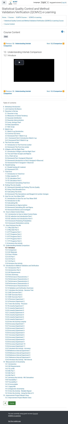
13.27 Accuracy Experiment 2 (14, 326)
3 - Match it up (8, 129)
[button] (63, 31)
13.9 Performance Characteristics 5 (17, 286)
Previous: (17, 45)
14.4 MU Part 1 (10, 371)
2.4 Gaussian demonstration (14, 120)
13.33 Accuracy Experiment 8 (14, 339)
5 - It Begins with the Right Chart (13, 149)
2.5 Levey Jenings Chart (13, 122)
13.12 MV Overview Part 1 (13, 292)
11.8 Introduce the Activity (13, 243)
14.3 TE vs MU (10, 369)
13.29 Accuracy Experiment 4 (14, 330)
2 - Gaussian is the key (10, 111)
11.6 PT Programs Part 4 (13, 239)
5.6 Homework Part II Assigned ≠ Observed (19, 163)
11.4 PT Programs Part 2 (13, 234)
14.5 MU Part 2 (10, 373)
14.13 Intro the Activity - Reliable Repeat (18, 391)
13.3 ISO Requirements (12, 272)
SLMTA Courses (21, 17)
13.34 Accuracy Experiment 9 (14, 342)
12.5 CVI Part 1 (10, 257)
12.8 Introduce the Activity (13, 263)
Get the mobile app (14, 421)
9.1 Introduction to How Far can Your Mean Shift (21, 198)
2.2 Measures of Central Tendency (16, 116)
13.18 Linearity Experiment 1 (14, 306)
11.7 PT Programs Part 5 (13, 241)
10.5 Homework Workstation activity (17, 223)
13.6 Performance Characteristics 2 (17, 279)
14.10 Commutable (11, 384)
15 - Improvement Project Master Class (16, 395)
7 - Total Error (7, 172)
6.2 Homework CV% (11, 169)
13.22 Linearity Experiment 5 (14, 315)
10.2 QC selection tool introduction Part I (18, 216)
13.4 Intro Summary (11, 275)
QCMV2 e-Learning (35, 17)
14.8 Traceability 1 (11, 380)
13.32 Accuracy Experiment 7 (14, 337)
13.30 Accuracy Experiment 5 (14, 333)
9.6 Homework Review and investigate (17, 210)
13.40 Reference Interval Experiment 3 (17, 355)
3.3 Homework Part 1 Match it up (16, 136)
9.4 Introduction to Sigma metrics (16, 205)
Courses (11, 17)
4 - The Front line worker (11, 142)
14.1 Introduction (10, 364)
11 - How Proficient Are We (12, 225)
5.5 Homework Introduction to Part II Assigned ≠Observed (24, 160)
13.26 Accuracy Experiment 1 (14, 324)
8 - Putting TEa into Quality (12, 185)
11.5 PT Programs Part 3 (13, 236)
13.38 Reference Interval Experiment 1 (17, 351)
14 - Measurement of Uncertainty (14, 362)
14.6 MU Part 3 (10, 375)
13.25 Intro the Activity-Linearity (15, 322)
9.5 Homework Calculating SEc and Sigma (19, 207)
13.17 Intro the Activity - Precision (16, 304)
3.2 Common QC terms (12, 134)
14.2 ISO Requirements (12, 366)
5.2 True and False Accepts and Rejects (18, 154)
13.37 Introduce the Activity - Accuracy (17, 348)
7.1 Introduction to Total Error (14, 174)
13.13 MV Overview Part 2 (13, 295)
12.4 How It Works (11, 254)
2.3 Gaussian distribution (13, 118)
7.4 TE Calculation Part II (13, 181)
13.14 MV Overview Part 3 (13, 297)
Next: (55, 43)
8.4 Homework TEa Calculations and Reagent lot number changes (26, 194)
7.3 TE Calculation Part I (13, 178)
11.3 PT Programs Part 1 (13, 232)
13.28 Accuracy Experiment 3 (14, 328)
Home (4, 17)
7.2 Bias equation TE (12, 176)
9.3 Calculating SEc (11, 203)
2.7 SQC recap (9, 127)
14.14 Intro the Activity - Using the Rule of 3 (19, 393)
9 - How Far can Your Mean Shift (13, 196)
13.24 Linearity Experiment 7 (14, 319)
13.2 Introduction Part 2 (13, 270)
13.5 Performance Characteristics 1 (17, 277)
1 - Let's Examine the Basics (12, 109)
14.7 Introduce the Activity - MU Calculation (19, 377)
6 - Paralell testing (9, 165)
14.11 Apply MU (10, 386)
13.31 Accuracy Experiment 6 (14, 335)
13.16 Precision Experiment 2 (14, 301)
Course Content (9, 24)
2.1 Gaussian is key (11, 113)
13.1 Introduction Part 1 (13, 268)
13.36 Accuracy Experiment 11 (15, 346)
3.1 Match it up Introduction (14, 131)
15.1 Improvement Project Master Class (18, 398)
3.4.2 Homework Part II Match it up (16, 140)
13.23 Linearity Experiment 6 (14, 317)
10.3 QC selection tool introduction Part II (18, 219)
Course (12, 403)
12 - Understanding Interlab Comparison (16, 245)
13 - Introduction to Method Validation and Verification (21, 266)
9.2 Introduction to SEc (12, 201)
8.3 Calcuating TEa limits (13, 192)
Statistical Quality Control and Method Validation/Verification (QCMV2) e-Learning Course (34, 21)
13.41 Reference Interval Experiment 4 (17, 357)
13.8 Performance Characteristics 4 (17, 283)
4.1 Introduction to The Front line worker (18, 145)
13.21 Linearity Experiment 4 (14, 313)
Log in (64, 2)
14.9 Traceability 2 (11, 382)
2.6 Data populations (12, 125)
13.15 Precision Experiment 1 (14, 299)
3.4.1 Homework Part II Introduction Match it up (21, 138)
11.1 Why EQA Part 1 (12, 228)
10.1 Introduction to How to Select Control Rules (21, 214)
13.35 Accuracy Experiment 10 (15, 344)
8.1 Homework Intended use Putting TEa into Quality (22, 187)
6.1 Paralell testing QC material (15, 167)
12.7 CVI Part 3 (10, 261)
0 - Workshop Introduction (11, 107)
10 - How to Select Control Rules (13, 212)
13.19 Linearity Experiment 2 (14, 308)
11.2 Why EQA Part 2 (12, 230)
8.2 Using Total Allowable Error (15, 189)
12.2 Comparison (10, 250)
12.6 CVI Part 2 (10, 259)
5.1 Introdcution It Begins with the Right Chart (20, 151)
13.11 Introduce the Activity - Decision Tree (19, 290)
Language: (36, 2)
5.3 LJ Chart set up (11, 156)
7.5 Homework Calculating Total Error (17, 183)
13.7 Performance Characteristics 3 (17, 281)
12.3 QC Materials (11, 252)
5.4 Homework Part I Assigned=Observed (18, 158)
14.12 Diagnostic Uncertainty (14, 389)
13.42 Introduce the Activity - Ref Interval (18, 360)
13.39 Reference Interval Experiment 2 (17, 353)
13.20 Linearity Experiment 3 (14, 310)
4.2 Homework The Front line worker (17, 147)
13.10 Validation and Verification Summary (19, 288)
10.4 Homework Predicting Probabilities (18, 221)
